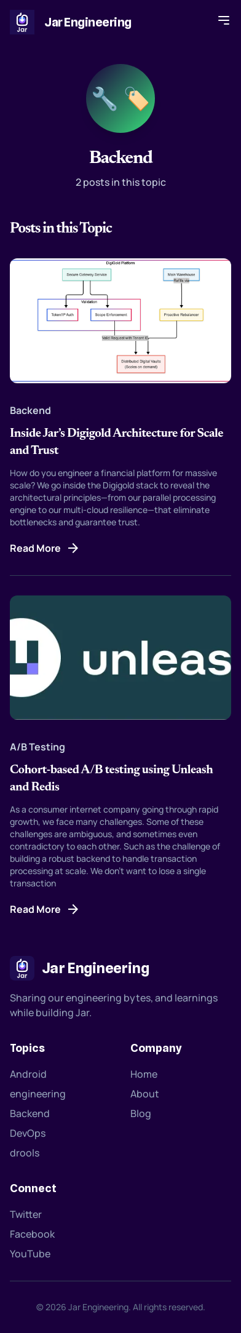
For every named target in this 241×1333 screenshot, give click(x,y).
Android (28, 1074)
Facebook (32, 1234)
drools (24, 1153)
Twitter (26, 1214)
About (144, 1093)
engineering (38, 1093)
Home (143, 1074)
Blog (140, 1113)
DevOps (27, 1133)
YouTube (30, 1253)
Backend (30, 1113)
